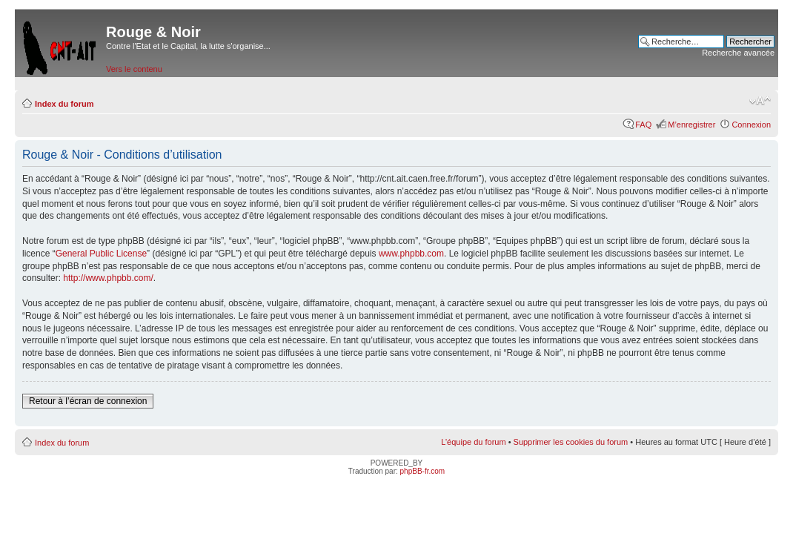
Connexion (751, 124)
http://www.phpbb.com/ (108, 278)
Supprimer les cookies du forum (571, 441)
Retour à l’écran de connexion (88, 401)
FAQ (643, 124)
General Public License (101, 253)
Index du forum (64, 103)
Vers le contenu (134, 69)
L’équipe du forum (473, 441)
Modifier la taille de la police (760, 101)
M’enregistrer (691, 124)
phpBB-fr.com (422, 471)
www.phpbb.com (411, 253)
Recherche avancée (738, 52)
